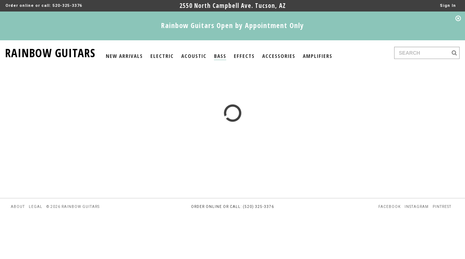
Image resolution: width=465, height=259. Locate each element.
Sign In (448, 5)
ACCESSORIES (278, 55)
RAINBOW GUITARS (50, 51)
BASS (220, 55)
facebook (389, 207)
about (18, 207)
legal (35, 207)
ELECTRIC (162, 55)
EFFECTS (244, 55)
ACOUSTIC (193, 55)
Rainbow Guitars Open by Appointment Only (232, 25)
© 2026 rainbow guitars (73, 207)
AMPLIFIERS (317, 55)
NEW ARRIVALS (124, 55)
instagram (417, 207)
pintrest (442, 207)
